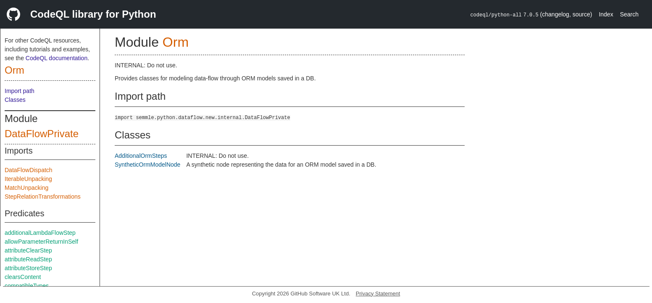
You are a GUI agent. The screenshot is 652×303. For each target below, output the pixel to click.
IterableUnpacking (28, 178)
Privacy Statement (378, 293)
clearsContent (23, 277)
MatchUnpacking (26, 187)
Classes (15, 99)
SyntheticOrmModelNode (147, 164)
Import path (19, 91)
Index (606, 14)
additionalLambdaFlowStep (40, 232)
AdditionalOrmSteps (141, 155)
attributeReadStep (28, 259)
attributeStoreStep (28, 268)
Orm (14, 70)
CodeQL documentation (56, 58)
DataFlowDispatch (29, 170)
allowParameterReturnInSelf (41, 241)
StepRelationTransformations (43, 196)
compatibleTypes (27, 285)
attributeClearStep (28, 250)
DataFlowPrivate (42, 133)
